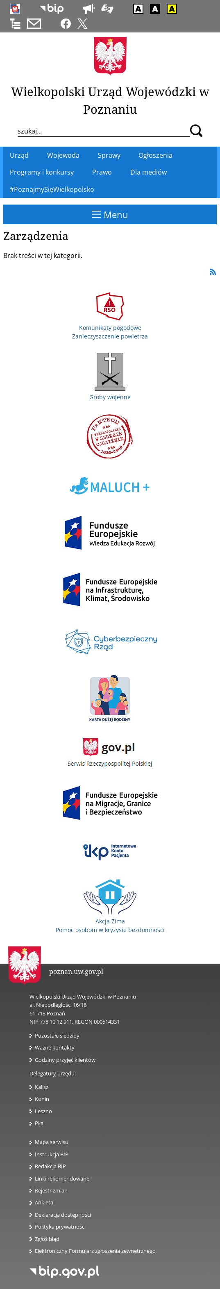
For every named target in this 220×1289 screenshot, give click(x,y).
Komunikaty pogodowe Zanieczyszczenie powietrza (110, 327)
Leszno (43, 1111)
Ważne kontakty (55, 1047)
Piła (39, 1123)
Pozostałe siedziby (57, 1035)
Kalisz (41, 1087)
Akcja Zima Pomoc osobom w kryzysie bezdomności (110, 921)
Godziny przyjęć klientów (65, 1059)
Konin (42, 1099)
